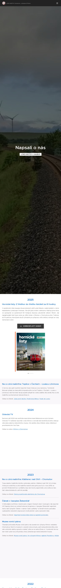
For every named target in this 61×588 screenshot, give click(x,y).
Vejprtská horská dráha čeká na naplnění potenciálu (31, 515)
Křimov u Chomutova (20, 429)
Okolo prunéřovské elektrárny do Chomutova (29, 494)
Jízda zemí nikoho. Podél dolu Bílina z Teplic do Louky (32, 399)
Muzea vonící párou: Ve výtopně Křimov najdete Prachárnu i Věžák (36, 536)
